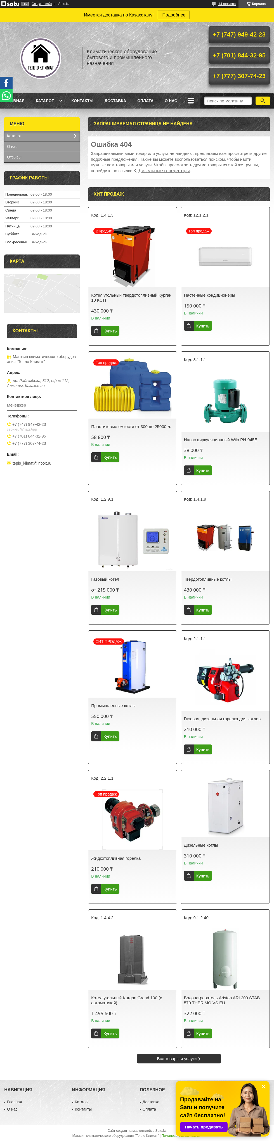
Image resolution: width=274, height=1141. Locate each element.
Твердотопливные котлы (208, 579)
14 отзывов (227, 4)
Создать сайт (42, 4)
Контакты (82, 101)
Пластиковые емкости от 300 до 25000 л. (131, 426)
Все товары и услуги (177, 1058)
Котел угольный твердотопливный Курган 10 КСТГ (131, 297)
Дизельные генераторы (164, 170)
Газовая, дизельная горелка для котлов (222, 718)
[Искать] (263, 101)
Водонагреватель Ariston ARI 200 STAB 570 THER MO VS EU (222, 1000)
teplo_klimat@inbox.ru (32, 463)
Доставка (115, 101)
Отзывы (14, 157)
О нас (171, 101)
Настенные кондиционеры (209, 295)
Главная (15, 101)
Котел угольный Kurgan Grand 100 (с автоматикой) (126, 1000)
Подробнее (173, 15)
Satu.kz (160, 1131)
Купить (110, 330)
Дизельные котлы (201, 845)
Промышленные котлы (113, 705)
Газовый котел (105, 579)
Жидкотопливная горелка (116, 858)
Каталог (45, 101)
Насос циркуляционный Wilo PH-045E (220, 439)
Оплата (145, 101)
